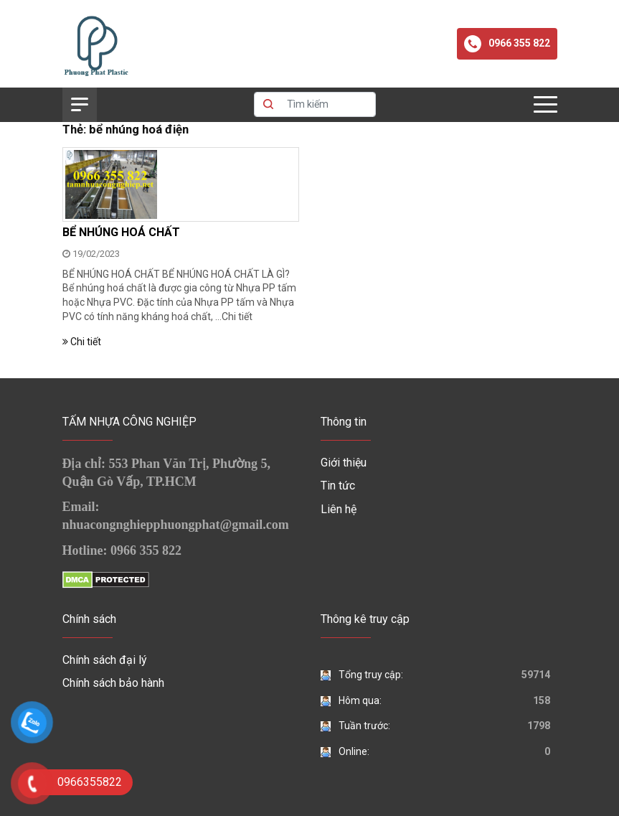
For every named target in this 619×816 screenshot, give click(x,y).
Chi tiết (237, 316)
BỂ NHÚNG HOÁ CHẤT (121, 232)
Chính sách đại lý (104, 660)
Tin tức (338, 485)
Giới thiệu (344, 462)
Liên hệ (338, 509)
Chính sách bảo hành (113, 683)
